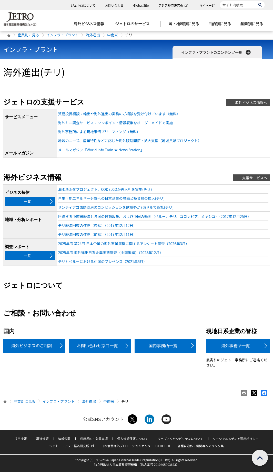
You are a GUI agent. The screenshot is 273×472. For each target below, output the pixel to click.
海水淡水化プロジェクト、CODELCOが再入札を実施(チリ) (105, 189)
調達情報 (42, 438)
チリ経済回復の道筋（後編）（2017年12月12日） (97, 225)
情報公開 (64, 438)
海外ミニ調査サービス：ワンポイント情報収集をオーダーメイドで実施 (115, 122)
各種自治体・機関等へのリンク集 (201, 446)
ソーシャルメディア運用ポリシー (236, 438)
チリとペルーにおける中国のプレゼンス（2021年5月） (102, 261)
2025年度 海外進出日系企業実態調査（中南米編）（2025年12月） (110, 252)
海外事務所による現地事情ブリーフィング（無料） (99, 131)
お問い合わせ (114, 5)
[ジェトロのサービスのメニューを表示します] (134, 24)
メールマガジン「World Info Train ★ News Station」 (101, 149)
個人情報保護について (132, 438)
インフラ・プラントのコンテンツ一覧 (216, 52)
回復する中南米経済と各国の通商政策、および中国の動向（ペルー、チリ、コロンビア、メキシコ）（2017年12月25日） (154, 216)
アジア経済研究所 (173, 5)
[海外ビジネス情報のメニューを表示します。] (90, 24)
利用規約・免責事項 (94, 438)
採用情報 (20, 438)
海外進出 (93, 34)
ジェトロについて (83, 5)
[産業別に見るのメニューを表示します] (253, 24)
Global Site (141, 5)
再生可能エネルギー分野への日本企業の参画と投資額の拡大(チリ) (111, 198)
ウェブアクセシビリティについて (180, 438)
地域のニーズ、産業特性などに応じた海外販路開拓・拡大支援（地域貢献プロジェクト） (129, 140)
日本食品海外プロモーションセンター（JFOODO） (136, 446)
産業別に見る (28, 34)
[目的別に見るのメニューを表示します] (221, 24)
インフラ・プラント (62, 34)
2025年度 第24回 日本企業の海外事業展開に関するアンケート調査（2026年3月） (123, 243)
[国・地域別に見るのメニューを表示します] (185, 24)
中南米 (112, 34)
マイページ (207, 5)
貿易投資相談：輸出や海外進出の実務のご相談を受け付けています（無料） (119, 113)
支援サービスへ (254, 177)
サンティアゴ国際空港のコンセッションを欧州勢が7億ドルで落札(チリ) (116, 207)
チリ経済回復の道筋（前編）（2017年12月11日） (97, 234)
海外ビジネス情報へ (251, 102)
